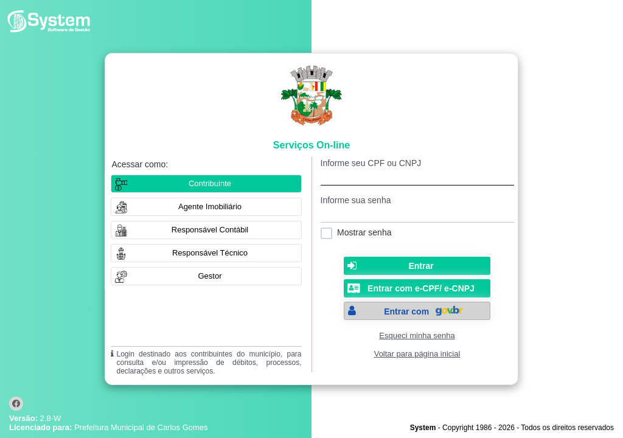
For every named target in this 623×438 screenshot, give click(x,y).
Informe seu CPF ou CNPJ (371, 163)
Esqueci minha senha (416, 335)
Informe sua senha (356, 200)
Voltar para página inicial (417, 353)
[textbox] (417, 177)
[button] (206, 206)
